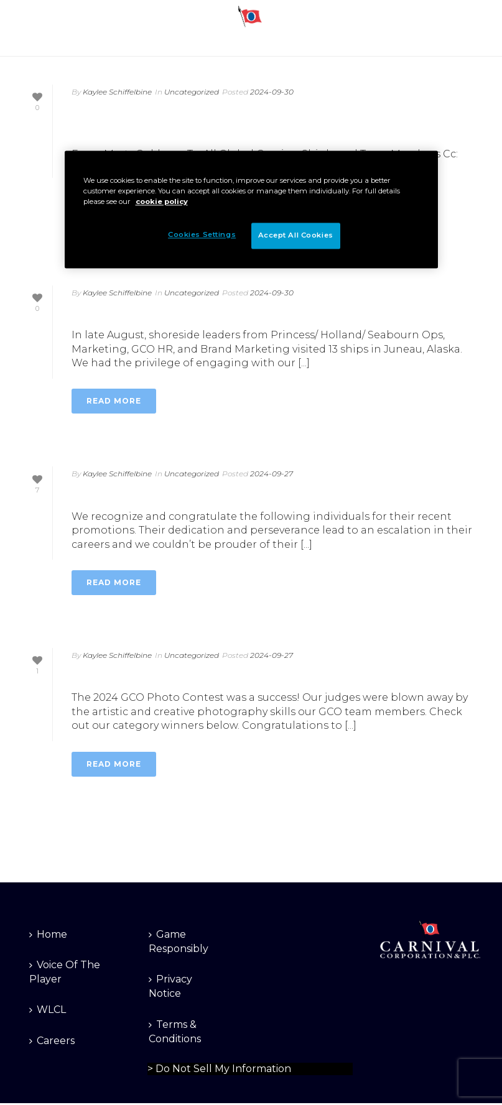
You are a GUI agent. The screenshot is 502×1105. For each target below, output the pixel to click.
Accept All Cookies (295, 235)
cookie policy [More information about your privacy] (162, 201)
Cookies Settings (202, 234)
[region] (251, 209)
